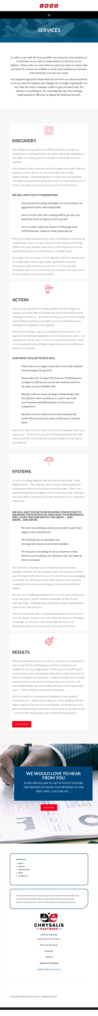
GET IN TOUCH (21, 730)
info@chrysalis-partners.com (49, 975)
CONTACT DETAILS (49, 941)
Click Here (49, 814)
